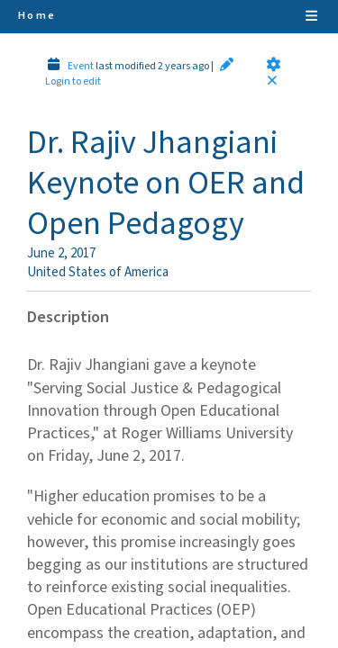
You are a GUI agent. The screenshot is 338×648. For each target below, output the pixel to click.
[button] (273, 64)
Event (81, 66)
